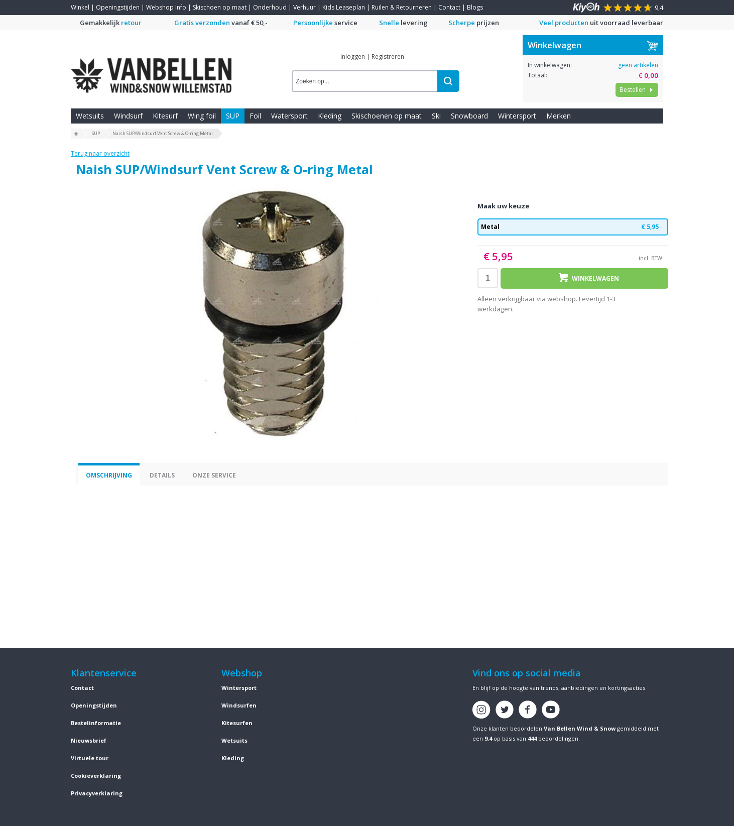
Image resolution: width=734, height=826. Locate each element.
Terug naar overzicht (100, 153)
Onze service (214, 475)
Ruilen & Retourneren (402, 7)
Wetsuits (90, 116)
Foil (255, 116)
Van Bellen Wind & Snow (580, 728)
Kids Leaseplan (343, 7)
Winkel (80, 7)
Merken (558, 116)
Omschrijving (109, 475)
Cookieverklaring (96, 775)
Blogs (475, 7)
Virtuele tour (89, 758)
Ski (436, 116)
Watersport (289, 116)
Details (162, 475)
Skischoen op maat (220, 7)
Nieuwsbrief (88, 740)
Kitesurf (165, 116)
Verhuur (304, 7)
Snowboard (469, 116)
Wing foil (202, 116)
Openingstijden (118, 7)
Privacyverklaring (97, 793)
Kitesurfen (237, 723)
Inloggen (352, 56)
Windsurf (128, 116)
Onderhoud (270, 7)
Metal (573, 227)
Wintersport (517, 116)
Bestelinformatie (96, 723)
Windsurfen (239, 705)
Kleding (329, 116)
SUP (232, 116)
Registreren (388, 56)
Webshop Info (166, 7)
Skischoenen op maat (386, 116)
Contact (449, 7)
